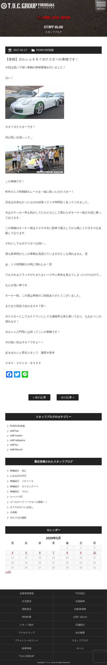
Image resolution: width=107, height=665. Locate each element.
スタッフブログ (80, 640)
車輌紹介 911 (18, 470)
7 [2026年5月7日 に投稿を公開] (53, 552)
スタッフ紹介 (27, 624)
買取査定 (26, 609)
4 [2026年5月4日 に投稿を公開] (12, 552)
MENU (101, 6)
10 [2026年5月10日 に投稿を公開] (94, 552)
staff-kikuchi (16, 449)
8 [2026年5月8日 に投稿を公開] (67, 552)
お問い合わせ (80, 617)
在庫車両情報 (27, 593)
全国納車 (80, 601)
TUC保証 (80, 593)
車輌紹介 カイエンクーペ (24, 486)
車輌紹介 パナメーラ (22, 481)
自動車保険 (80, 609)
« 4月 (8, 572)
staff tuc (14, 444)
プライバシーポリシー (26, 640)
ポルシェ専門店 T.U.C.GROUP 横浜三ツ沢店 (44, 6)
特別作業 (26, 617)
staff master (16, 435)
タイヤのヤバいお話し (22, 507)
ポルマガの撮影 (18, 517)
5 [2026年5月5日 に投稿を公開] (26, 552)
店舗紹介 (80, 624)
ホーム (80, 648)
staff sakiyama (17, 440)
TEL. (53, 18)
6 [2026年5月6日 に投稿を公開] (40, 552)
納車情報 (26, 648)
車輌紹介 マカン (19, 491)
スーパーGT (16, 496)
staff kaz (14, 431)
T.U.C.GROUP (26, 656)
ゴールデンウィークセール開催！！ (29, 502)
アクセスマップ (26, 632)
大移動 (13, 512)
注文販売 (26, 601)
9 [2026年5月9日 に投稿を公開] (81, 552)
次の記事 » (67, 397)
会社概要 (80, 632)
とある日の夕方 (18, 475)
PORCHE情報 (45, 50)
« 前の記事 (39, 397)
